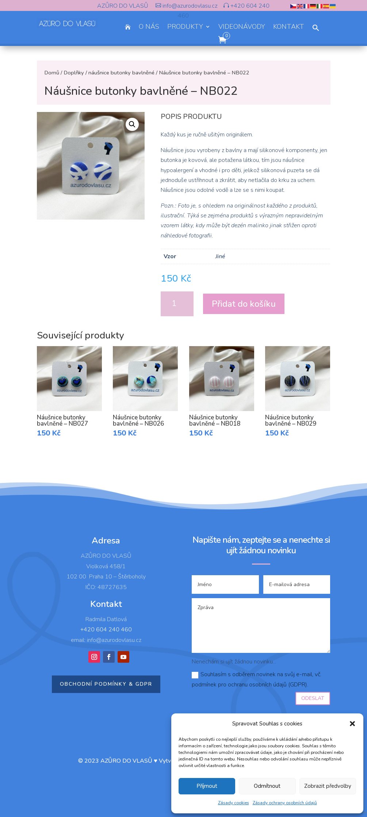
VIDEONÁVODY (241, 27)
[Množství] (177, 303)
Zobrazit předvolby (327, 786)
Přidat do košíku (244, 304)
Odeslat (312, 698)
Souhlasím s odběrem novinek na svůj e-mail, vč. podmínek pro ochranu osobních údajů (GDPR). (256, 679)
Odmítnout (267, 786)
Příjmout (206, 786)
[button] (352, 723)
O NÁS (149, 27)
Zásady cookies (233, 803)
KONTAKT (288, 27)
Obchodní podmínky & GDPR (106, 684)
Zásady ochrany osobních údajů (285, 803)
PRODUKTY (185, 27)
